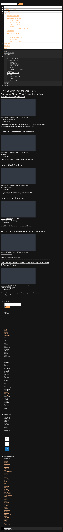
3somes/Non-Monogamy (19, 29)
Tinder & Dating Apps (8, 119)
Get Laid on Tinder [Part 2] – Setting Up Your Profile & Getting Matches (22, 95)
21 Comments (5, 290)
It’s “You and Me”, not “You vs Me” (6, 475)
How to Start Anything (11, 165)
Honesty (10, 31)
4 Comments (5, 223)
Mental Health (16, 37)
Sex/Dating (14, 20)
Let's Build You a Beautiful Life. (7, 333)
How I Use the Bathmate (12, 198)
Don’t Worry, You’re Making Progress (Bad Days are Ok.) (7, 501)
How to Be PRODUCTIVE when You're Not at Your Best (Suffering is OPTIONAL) (7, 519)
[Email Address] (7, 444)
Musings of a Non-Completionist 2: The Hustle (23, 231)
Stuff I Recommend (17, 41)
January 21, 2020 (6, 152)
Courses (7, 48)
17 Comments (5, 121)
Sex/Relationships (14, 18)
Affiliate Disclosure (8, 529)
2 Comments (5, 156)
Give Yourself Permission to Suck (7, 509)
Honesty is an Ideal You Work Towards (7, 466)
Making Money (15, 39)
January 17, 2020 (6, 252)
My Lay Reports (6, 461)
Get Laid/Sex (5, 221)
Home (6, 7)
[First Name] (7, 439)
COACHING (7, 11)
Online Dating (15, 24)
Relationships (15, 22)
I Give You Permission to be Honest (17, 131)
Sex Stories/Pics (13, 16)
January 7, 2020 (6, 286)
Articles (7, 14)
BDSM (12, 26)
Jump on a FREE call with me (6, 393)
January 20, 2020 (6, 186)
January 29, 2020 (6, 117)
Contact (7, 46)
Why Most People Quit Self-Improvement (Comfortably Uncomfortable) (8, 491)
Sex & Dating (13, 221)
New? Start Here (10, 9)
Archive (10, 35)
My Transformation (8, 470)
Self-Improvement (14, 33)
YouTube (7, 44)
